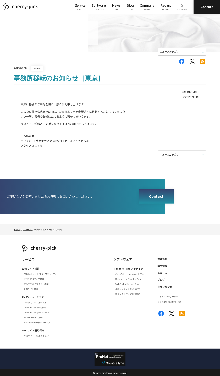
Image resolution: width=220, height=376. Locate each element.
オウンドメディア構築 (34, 278)
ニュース (116, 7)
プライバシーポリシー (167, 296)
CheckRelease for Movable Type (130, 274)
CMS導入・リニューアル (35, 302)
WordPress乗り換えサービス (37, 322)
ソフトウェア (99, 7)
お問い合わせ (164, 286)
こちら (38, 145)
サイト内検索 (182, 7)
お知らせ (37, 68)
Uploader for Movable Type (128, 278)
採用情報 (165, 7)
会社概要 (147, 7)
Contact (207, 7)
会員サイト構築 (31, 288)
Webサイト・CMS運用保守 (36, 335)
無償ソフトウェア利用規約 (127, 293)
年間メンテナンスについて (127, 288)
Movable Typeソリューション (37, 307)
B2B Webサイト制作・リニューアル (40, 274)
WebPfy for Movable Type (127, 283)
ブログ (130, 7)
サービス (80, 7)
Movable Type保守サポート (36, 312)
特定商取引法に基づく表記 (169, 301)
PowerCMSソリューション (36, 317)
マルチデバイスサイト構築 (36, 283)
